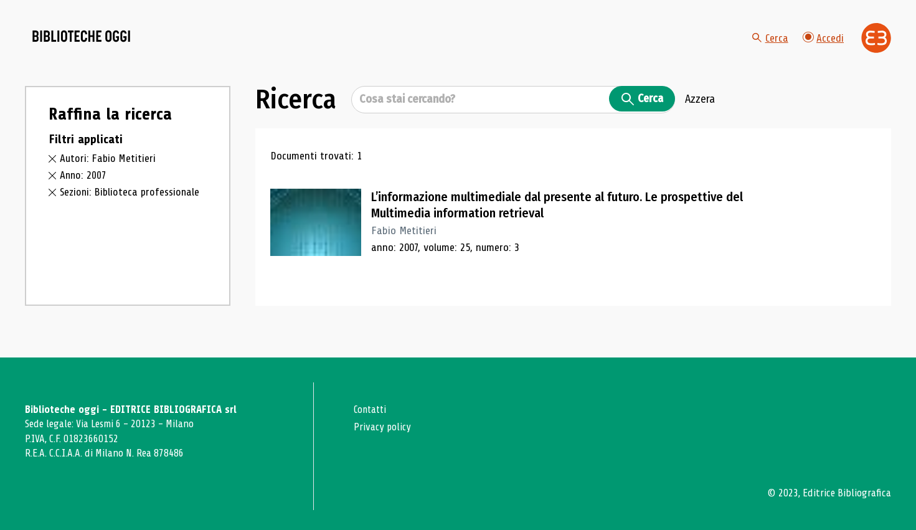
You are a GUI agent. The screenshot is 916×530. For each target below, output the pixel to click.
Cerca (770, 43)
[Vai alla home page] (94, 44)
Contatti (371, 409)
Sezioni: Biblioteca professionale (131, 203)
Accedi (823, 43)
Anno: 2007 (84, 187)
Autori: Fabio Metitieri (109, 170)
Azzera (700, 111)
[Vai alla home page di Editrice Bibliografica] (876, 44)
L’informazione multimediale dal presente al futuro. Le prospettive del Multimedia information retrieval (555, 217)
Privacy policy (383, 426)
